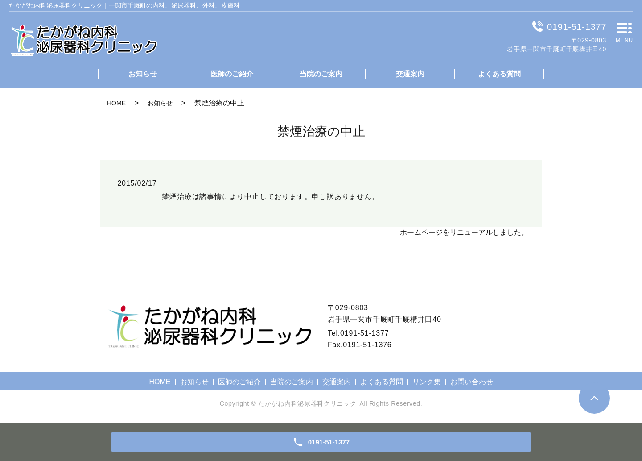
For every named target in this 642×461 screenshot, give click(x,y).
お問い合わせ (471, 382)
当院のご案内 (321, 74)
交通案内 (410, 74)
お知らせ (142, 74)
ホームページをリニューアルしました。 (464, 232)
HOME (116, 103)
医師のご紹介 (231, 74)
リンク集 (426, 382)
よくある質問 (499, 74)
